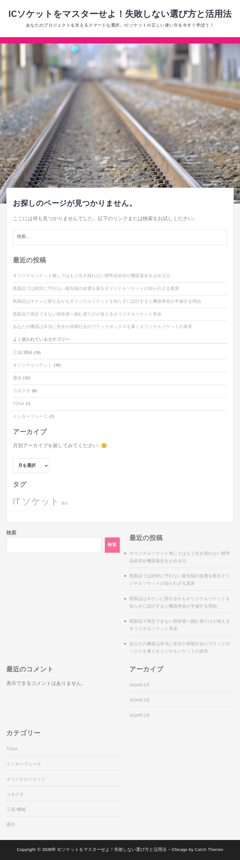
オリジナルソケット (32, 365)
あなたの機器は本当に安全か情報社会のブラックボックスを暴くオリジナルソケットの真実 (102, 327)
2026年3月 (139, 700)
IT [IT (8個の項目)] (16, 502)
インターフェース (30, 416)
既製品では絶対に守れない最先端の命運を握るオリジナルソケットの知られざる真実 (96, 289)
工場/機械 (22, 353)
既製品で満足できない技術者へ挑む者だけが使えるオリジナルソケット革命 (87, 314)
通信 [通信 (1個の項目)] (64, 503)
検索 (11, 533)
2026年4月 (139, 685)
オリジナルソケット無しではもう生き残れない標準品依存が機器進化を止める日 (91, 276)
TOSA (18, 404)
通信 (17, 378)
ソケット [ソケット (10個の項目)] (40, 501)
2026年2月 (139, 715)
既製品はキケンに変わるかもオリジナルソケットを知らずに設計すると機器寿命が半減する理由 (107, 301)
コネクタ (21, 391)
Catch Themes (209, 850)
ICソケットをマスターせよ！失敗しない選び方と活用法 (120, 14)
